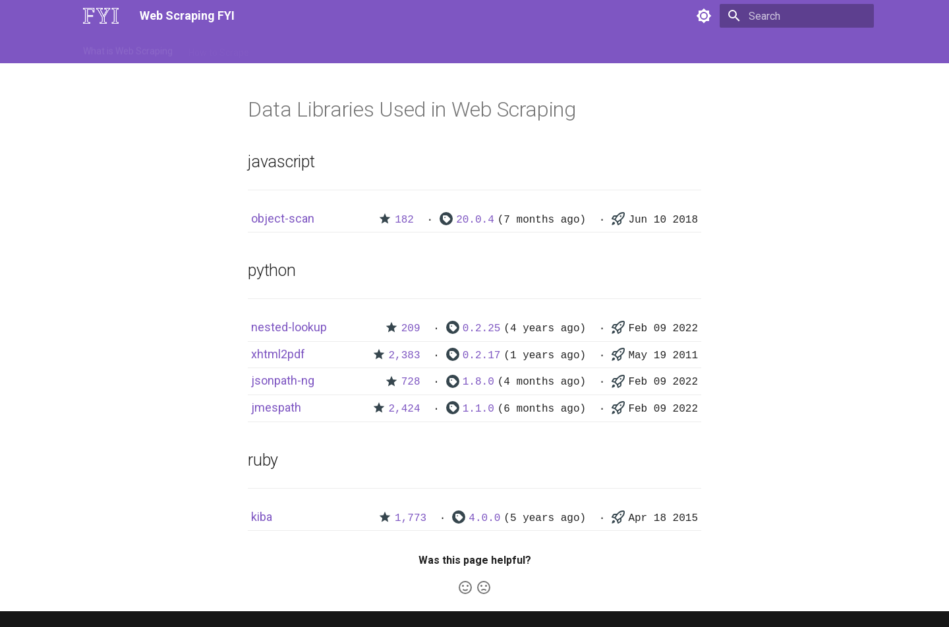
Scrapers (438, 48)
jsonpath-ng (282, 380)
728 (410, 382)
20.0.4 (475, 220)
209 (410, 328)
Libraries (386, 48)
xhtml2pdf (278, 354)
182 (404, 220)
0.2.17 (482, 355)
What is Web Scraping (128, 48)
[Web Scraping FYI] (101, 16)
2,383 (404, 355)
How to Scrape (218, 48)
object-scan (282, 218)
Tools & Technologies (309, 48)
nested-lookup (289, 327)
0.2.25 (482, 328)
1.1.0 (478, 409)
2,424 (404, 409)
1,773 (410, 518)
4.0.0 (484, 518)
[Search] (797, 16)
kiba (261, 517)
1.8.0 (478, 382)
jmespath (276, 407)
